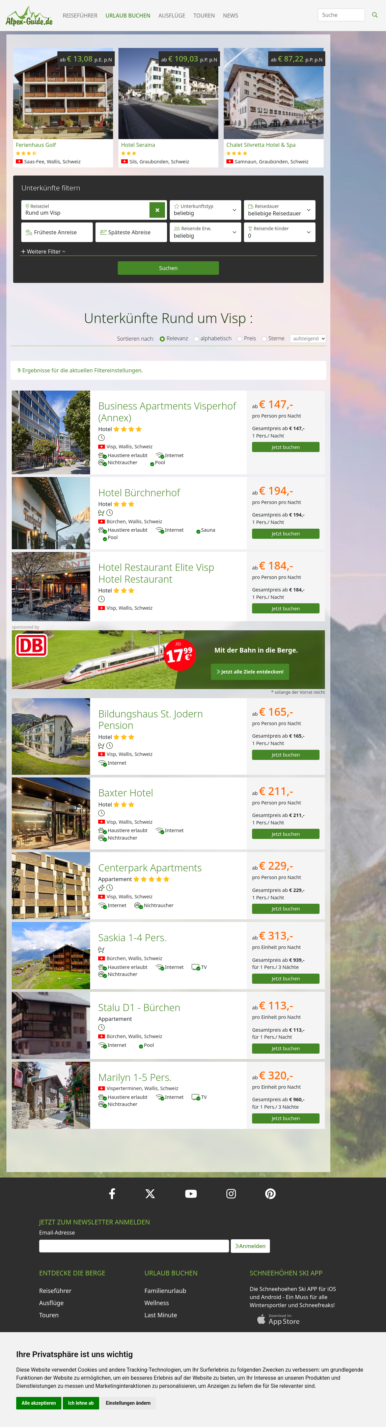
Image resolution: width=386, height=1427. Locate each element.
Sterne (277, 338)
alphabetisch (215, 338)
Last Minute (160, 1315)
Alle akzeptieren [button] (39, 1403)
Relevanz (177, 338)
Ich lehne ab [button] (81, 1403)
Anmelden (250, 1246)
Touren (204, 15)
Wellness (156, 1303)
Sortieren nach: (135, 338)
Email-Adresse (57, 1232)
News (230, 15)
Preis (250, 338)
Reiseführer (80, 15)
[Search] (341, 14)
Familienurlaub (165, 1291)
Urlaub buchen (128, 15)
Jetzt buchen (286, 447)
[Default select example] (279, 210)
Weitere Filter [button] (43, 251)
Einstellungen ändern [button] (128, 1403)
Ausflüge (172, 15)
